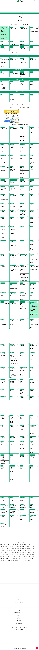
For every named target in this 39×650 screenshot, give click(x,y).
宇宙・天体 (8, 558)
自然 (25, 544)
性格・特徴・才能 (21, 550)
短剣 (6, 565)
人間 (13, 544)
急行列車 (24, 568)
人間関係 (29, 552)
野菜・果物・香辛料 (26, 548)
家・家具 (12, 548)
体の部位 (32, 556)
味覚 (1, 556)
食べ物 (31, 550)
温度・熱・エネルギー (19, 560)
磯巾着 (23, 565)
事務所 (32, 565)
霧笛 (29, 565)
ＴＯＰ (14, 648)
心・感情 (12, 552)
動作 (1, 544)
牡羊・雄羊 (5, 568)
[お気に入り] (8, 27)
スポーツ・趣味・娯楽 (25, 558)
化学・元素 (32, 554)
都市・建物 (12, 546)
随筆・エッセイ (18, 565)
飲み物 (8, 548)
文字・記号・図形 (24, 556)
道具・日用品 (2, 558)
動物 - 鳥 (16, 544)
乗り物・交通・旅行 (8, 560)
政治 (15, 552)
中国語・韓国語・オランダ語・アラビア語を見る (19, 107)
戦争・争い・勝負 (25, 546)
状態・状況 (13, 556)
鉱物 (26, 550)
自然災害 (4, 544)
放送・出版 (4, 548)
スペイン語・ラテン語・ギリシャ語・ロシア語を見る (19, 104)
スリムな (30, 568)
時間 (3, 550)
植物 (29, 556)
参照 (27, 565)
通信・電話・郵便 (16, 558)
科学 (31, 560)
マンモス (2, 565)
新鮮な (9, 568)
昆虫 (4, 556)
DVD (13, 565)
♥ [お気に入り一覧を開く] (37, 647)
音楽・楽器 (19, 546)
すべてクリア (19, 606)
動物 (16, 546)
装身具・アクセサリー (9, 554)
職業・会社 (18, 556)
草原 (12, 568)
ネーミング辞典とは (20, 629)
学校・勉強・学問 (6, 552)
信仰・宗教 (8, 556)
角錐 (15, 568)
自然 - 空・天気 (27, 560)
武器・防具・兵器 (25, 554)
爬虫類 (10, 550)
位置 (28, 550)
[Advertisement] (19, 6)
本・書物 (6, 550)
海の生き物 (14, 550)
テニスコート (19, 568)
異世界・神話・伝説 (19, 612)
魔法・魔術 (19, 552)
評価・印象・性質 (18, 554)
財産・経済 (21, 544)
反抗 (8, 565)
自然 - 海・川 (29, 544)
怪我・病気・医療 (18, 548)
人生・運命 (9, 544)
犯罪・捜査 (24, 552)
